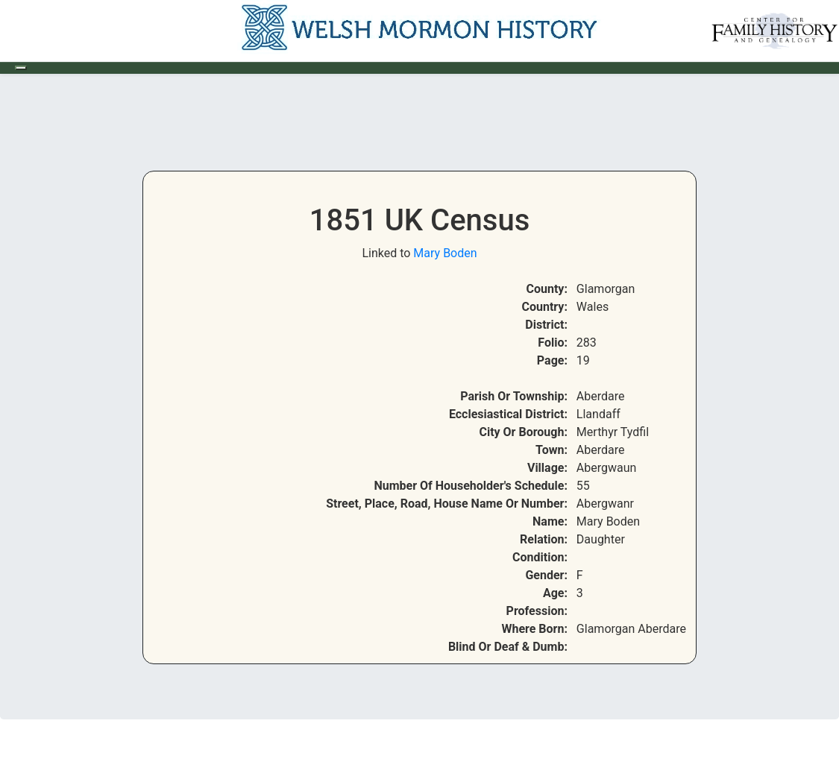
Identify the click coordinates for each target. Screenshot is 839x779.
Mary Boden (445, 253)
